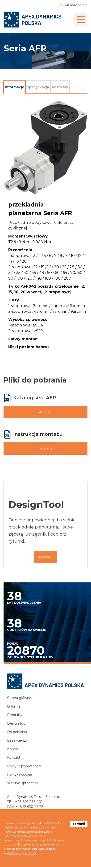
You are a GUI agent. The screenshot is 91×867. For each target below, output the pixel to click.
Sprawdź (45, 557)
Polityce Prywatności (21, 853)
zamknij (79, 824)
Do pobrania (17, 732)
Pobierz (45, 412)
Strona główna (19, 698)
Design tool (16, 723)
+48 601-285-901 (28, 802)
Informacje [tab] (14, 87)
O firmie (14, 706)
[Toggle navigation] (80, 19)
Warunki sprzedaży (22, 783)
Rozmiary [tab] (60, 87)
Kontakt (13, 757)
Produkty (14, 715)
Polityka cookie (19, 774)
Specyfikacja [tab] (38, 87)
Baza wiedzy (17, 740)
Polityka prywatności (24, 766)
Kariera (12, 749)
